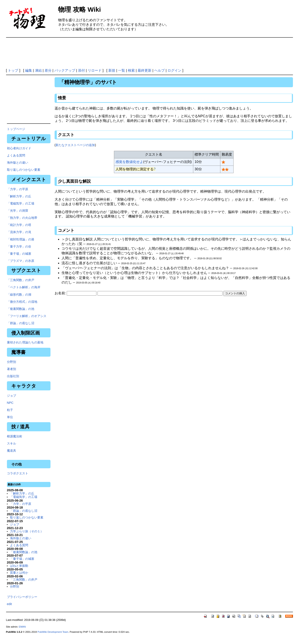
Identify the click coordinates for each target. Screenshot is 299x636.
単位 (10, 417)
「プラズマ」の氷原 (20, 260)
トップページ (16, 129)
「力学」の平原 (17, 189)
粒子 (10, 410)
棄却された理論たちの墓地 (25, 342)
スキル (11, 443)
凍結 (38, 70)
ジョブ (11, 395)
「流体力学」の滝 (19, 232)
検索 (131, 70)
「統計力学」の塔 (19, 225)
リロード (95, 70)
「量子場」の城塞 (19, 253)
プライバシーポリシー (22, 597)
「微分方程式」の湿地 (22, 301)
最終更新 (144, 70)
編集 (28, 70)
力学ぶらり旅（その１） (26, 531)
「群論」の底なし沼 (20, 323)
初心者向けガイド (19, 148)
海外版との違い (17, 162)
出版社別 (13, 376)
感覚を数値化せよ (129, 162)
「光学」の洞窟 (17, 210)
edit (9, 604)
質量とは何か (19, 572)
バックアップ (64, 70)
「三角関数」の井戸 (20, 280)
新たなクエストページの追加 (75, 145)
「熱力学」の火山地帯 (22, 217)
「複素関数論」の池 (20, 309)
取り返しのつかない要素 (23, 169)
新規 (111, 70)
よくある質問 (16, 155)
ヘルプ (159, 70)
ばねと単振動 (19, 565)
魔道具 (11, 450)
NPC (10, 402)
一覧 (121, 70)
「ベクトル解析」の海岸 (23, 287)
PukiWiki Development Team (52, 632)
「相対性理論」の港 (20, 239)
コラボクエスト (17, 473)
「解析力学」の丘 (19, 196)
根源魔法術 (14, 436)
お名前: (61, 293)
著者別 (11, 369)
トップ (13, 70)
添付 (81, 70)
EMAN (22, 626)
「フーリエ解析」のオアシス (26, 316)
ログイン (174, 70)
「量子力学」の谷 (19, 246)
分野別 (11, 362)
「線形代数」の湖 (19, 294)
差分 (48, 70)
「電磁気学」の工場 (20, 203)
